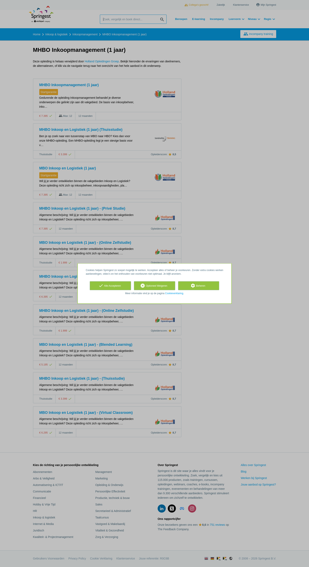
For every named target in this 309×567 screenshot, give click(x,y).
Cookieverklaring (174, 293)
